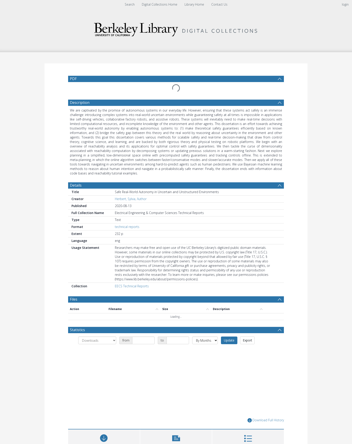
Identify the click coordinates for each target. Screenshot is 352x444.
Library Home (194, 4)
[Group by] (97, 340)
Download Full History (265, 420)
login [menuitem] (345, 4)
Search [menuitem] (130, 4)
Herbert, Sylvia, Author (131, 199)
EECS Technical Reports (132, 286)
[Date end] (178, 340)
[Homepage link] (176, 28)
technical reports (127, 227)
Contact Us (219, 4)
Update (229, 340)
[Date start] (143, 340)
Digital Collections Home (159, 4)
